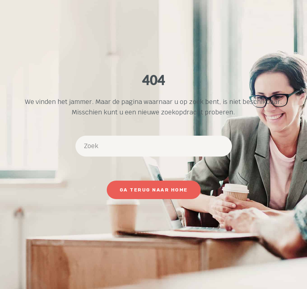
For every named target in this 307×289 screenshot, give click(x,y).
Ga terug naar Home (154, 190)
